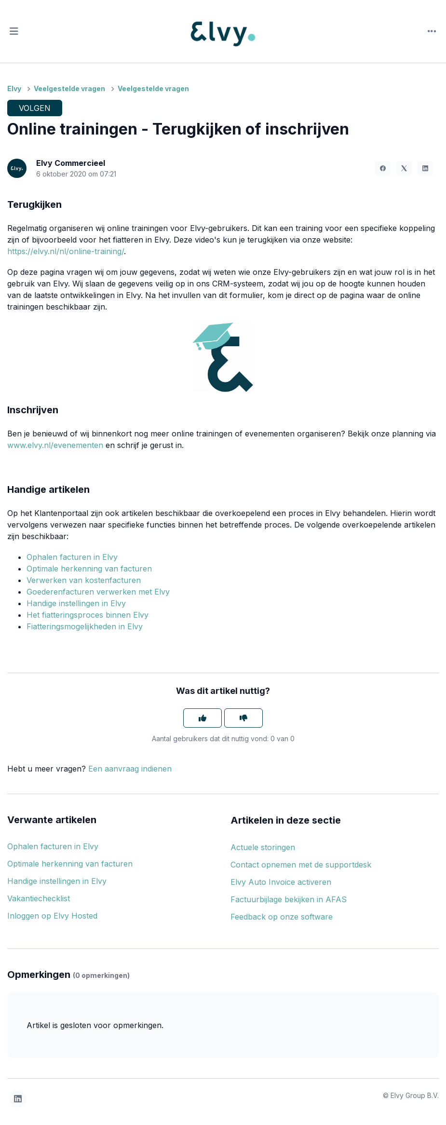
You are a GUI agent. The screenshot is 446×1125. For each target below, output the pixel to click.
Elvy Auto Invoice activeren (280, 882)
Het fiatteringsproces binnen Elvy (88, 615)
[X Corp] (404, 168)
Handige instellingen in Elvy (76, 603)
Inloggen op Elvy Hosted (52, 916)
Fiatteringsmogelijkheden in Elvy (85, 626)
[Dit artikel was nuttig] (202, 718)
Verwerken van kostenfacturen (84, 580)
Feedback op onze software (281, 917)
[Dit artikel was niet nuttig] (243, 718)
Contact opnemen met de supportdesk (300, 864)
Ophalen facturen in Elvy (72, 557)
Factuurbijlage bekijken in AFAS (288, 899)
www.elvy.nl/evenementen (55, 445)
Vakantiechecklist (38, 898)
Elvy (14, 88)
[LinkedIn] (425, 168)
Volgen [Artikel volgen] (35, 108)
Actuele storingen (262, 847)
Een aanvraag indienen (130, 768)
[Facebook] (383, 168)
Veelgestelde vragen (69, 88)
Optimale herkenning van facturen (89, 568)
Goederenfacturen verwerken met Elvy (98, 591)
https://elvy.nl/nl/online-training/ (65, 251)
